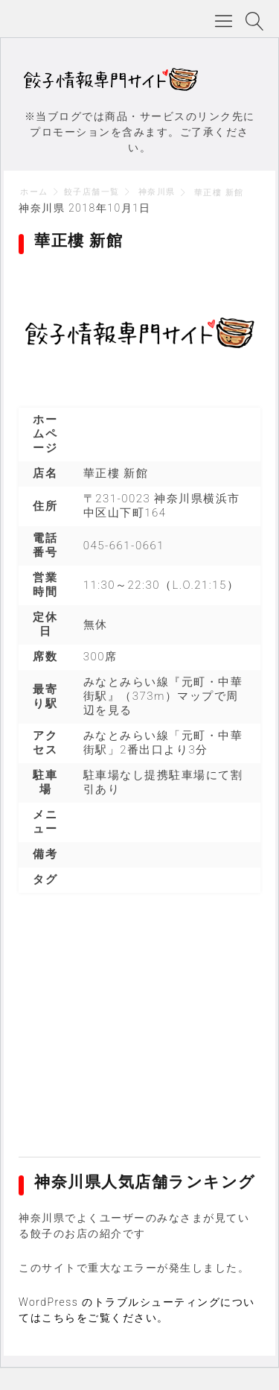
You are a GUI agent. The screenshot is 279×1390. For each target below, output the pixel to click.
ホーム (34, 192)
